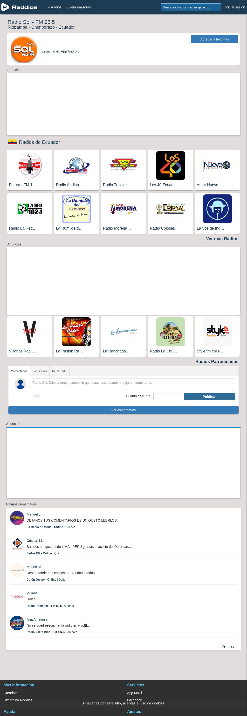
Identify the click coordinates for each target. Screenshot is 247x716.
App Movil (134, 693)
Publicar (209, 396)
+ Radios (55, 7)
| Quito (44, 553)
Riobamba (17, 27)
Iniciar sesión (235, 7)
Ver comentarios (123, 410)
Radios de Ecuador (39, 142)
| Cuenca (51, 527)
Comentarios (19, 371)
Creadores (11, 693)
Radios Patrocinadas (216, 361)
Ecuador (67, 27)
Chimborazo (43, 27)
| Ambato (50, 606)
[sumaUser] (166, 396)
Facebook (134, 700)
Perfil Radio (59, 371)
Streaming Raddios (18, 700)
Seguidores (39, 371)
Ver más (228, 646)
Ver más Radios (222, 238)
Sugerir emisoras (78, 7)
